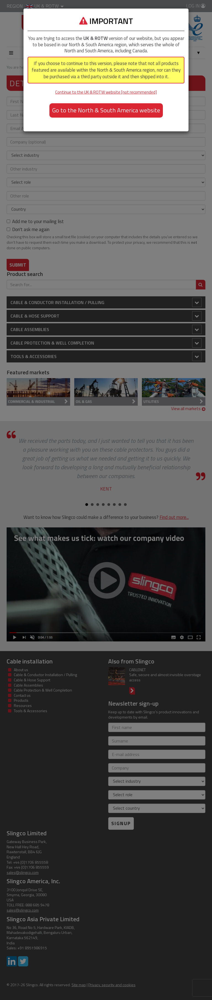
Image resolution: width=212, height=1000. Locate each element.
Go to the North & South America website (106, 110)
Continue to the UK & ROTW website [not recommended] (106, 92)
